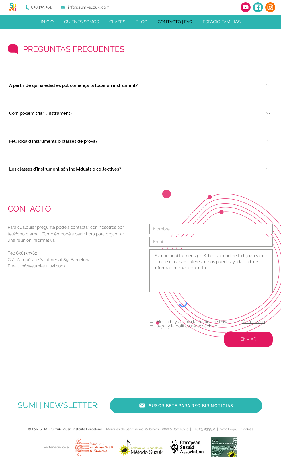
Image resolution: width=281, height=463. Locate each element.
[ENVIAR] (248, 339)
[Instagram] (270, 7)
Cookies (247, 429)
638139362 (26, 253)
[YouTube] (246, 7)
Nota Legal (228, 429)
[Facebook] (258, 7)
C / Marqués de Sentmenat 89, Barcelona (49, 259)
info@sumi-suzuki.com (89, 7)
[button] (186, 405)
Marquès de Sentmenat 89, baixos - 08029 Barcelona (147, 429)
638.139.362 (41, 7)
